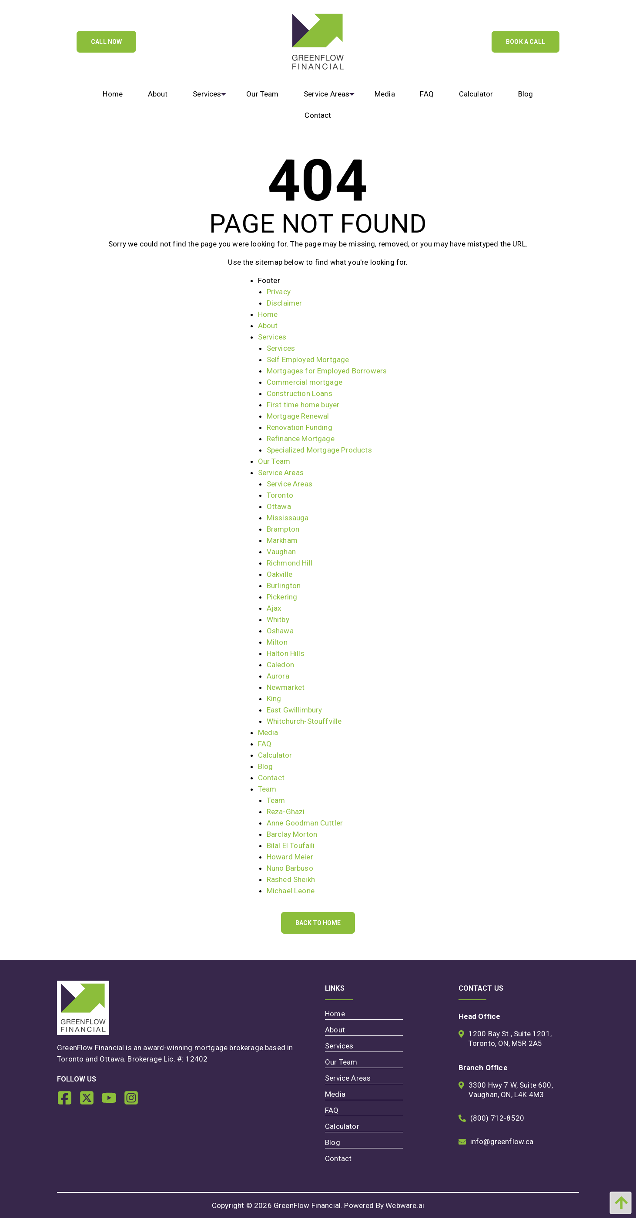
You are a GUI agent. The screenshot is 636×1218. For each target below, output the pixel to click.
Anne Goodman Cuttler (305, 823)
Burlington (284, 585)
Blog (265, 766)
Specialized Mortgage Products (319, 450)
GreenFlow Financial (307, 1205)
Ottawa (279, 506)
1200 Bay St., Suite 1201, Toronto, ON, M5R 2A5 (510, 1038)
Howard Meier (290, 856)
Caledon (280, 664)
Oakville (279, 574)
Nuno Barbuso (290, 868)
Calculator (275, 755)
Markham (282, 540)
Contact (271, 777)
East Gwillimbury (294, 710)
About (268, 325)
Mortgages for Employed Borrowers (327, 370)
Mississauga (288, 517)
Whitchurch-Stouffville (304, 721)
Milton (277, 642)
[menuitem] (112, 94)
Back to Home (318, 922)
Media (268, 732)
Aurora (278, 676)
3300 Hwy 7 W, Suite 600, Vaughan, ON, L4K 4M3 (511, 1090)
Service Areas (281, 472)
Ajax (274, 608)
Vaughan (281, 551)
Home (268, 314)
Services (272, 337)
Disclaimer (284, 303)
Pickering (282, 596)
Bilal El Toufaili (291, 845)
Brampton (283, 529)
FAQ (265, 743)
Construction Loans (299, 393)
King (274, 698)
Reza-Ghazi (286, 811)
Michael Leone (291, 890)
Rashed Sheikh (291, 879)
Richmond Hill (289, 563)
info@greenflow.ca (502, 1141)
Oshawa (280, 630)
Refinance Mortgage (301, 438)
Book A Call (525, 41)
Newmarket (286, 687)
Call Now (106, 41)
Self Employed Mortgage (308, 359)
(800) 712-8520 (497, 1118)
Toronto (280, 495)
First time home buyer (303, 404)
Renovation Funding (299, 427)
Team (267, 789)
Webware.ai (404, 1205)
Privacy (279, 291)
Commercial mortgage (304, 382)
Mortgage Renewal (298, 416)
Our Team (274, 461)
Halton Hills (286, 653)
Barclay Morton (292, 834)
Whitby (278, 619)
